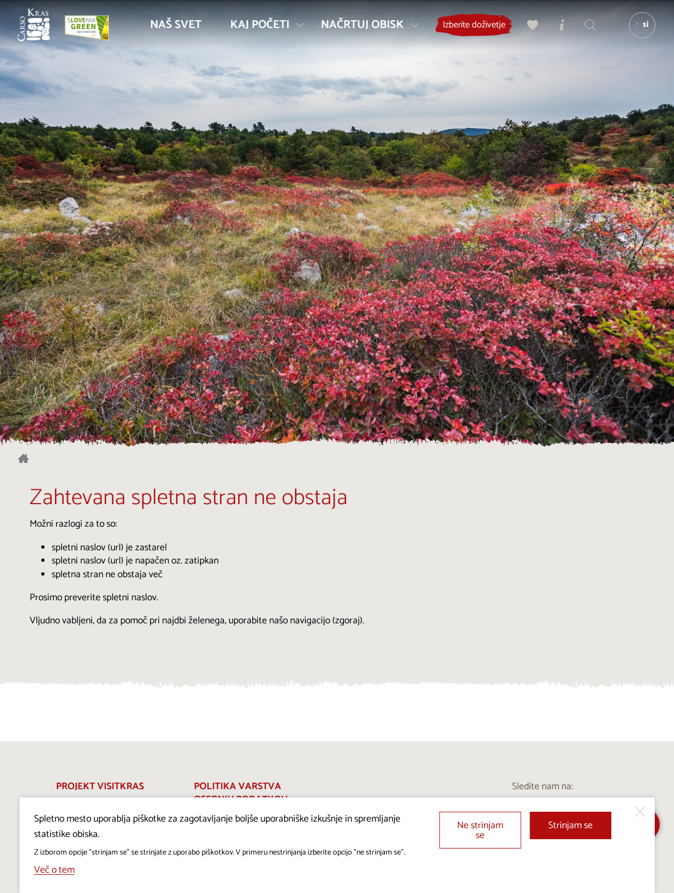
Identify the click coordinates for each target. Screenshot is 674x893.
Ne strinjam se (480, 831)
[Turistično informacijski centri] (557, 30)
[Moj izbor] (528, 30)
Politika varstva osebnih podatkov (241, 793)
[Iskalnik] (585, 30)
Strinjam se (570, 826)
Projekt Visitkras (100, 787)
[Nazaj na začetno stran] (40, 31)
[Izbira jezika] (637, 31)
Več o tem (54, 870)
